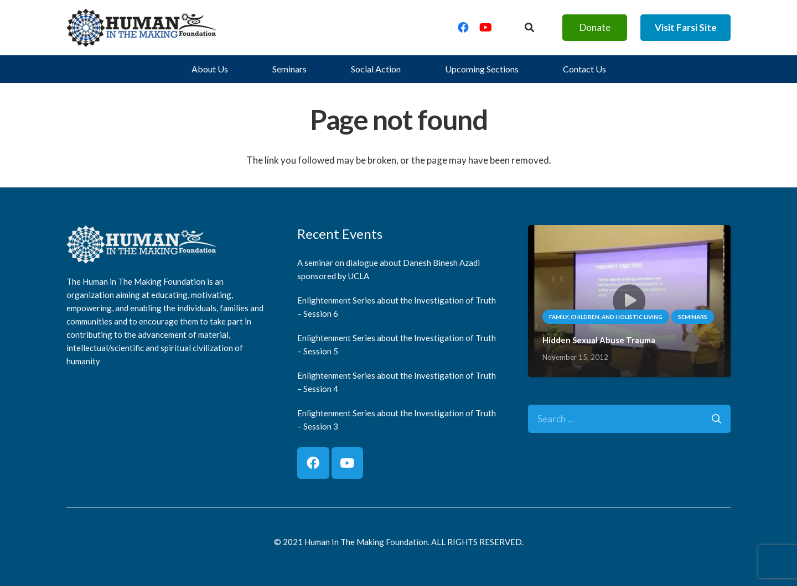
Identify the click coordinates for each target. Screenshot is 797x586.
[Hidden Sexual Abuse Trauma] (629, 233)
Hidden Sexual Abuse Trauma (598, 340)
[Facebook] (463, 28)
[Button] (529, 27)
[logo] (141, 27)
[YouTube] (485, 28)
